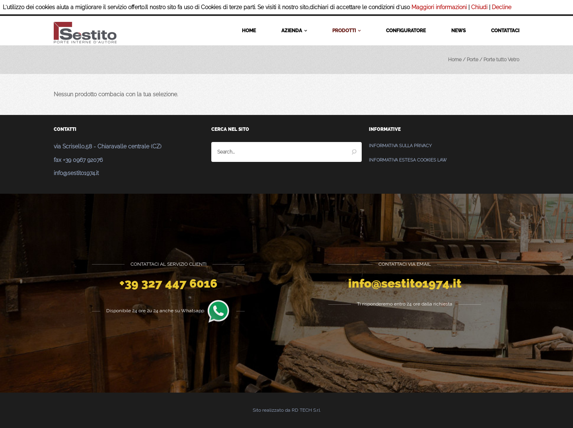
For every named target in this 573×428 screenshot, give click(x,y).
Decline (501, 7)
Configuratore (406, 30)
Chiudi (479, 7)
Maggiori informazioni (439, 7)
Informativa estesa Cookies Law (407, 160)
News (458, 30)
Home (249, 30)
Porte (472, 59)
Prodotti (346, 31)
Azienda (294, 31)
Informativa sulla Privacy (400, 145)
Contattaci (505, 30)
